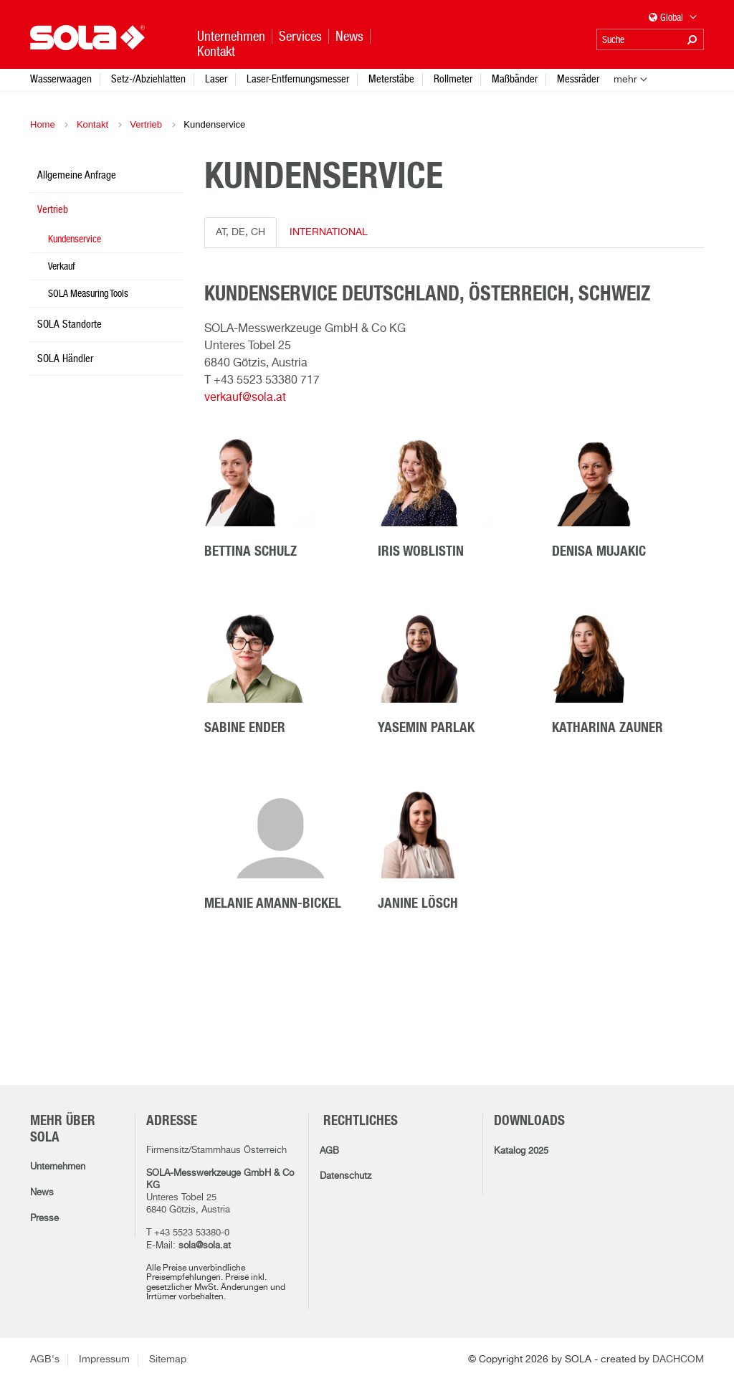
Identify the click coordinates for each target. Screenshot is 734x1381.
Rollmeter (453, 78)
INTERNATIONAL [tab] (329, 232)
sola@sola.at (204, 1246)
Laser (216, 78)
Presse (44, 1218)
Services (300, 36)
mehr (625, 80)
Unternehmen (57, 1167)
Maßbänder (515, 78)
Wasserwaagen (61, 78)
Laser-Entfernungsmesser (298, 78)
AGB (329, 1151)
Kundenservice (74, 239)
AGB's (44, 1359)
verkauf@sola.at (245, 398)
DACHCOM (678, 1359)
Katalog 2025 (521, 1151)
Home (42, 124)
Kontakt (92, 124)
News (42, 1192)
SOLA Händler (65, 358)
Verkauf (61, 266)
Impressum (104, 1359)
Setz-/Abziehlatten (148, 78)
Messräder (578, 78)
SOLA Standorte (69, 324)
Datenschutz (345, 1176)
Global (673, 18)
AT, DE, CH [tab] (240, 232)
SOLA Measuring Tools (88, 293)
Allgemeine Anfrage (76, 175)
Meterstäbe (391, 78)
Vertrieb (146, 124)
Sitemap (167, 1359)
